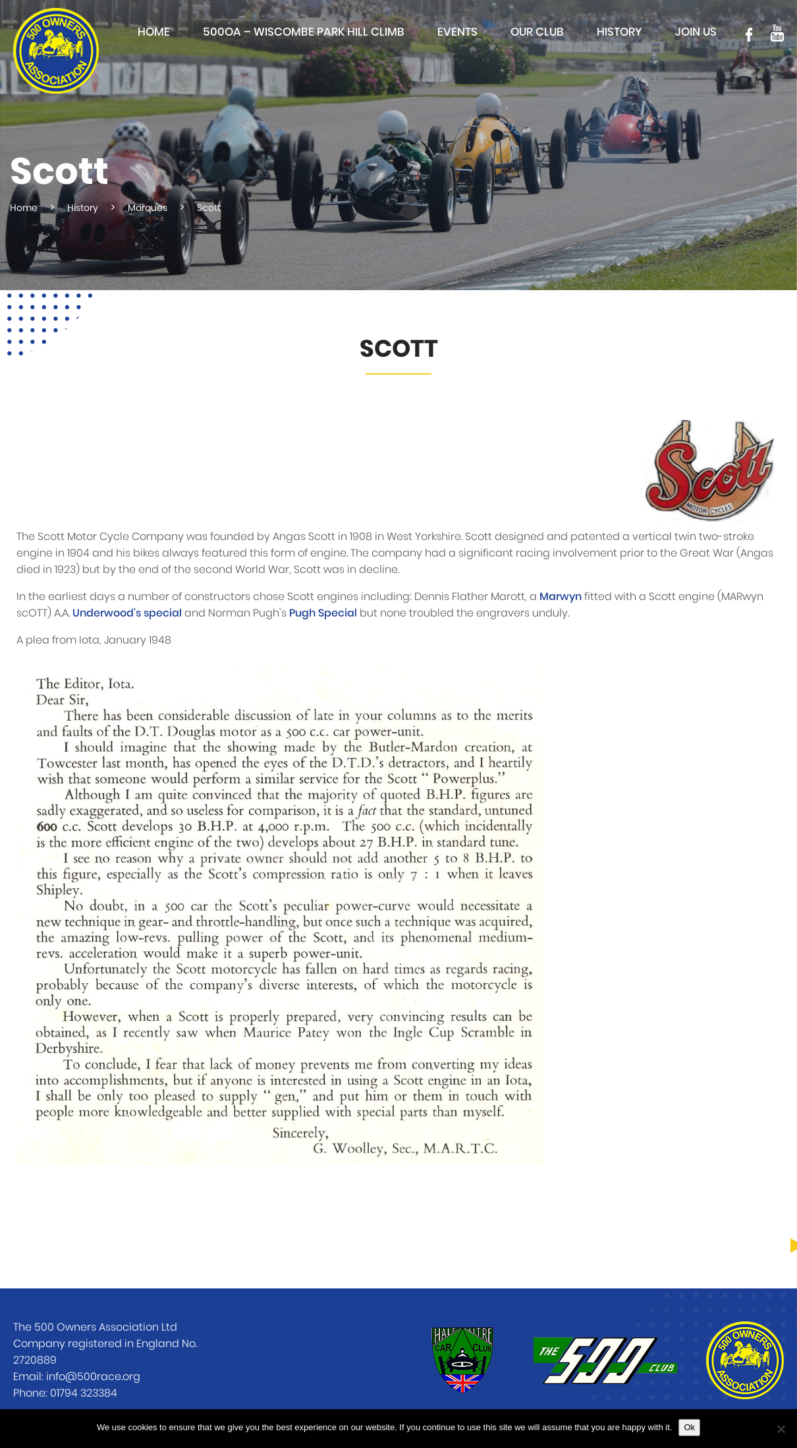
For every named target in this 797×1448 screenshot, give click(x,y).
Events (457, 32)
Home (154, 32)
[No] (780, 1428)
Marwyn (560, 596)
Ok (689, 1427)
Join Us (696, 32)
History (619, 32)
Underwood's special (127, 613)
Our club (537, 32)
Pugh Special (323, 613)
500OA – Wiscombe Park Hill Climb (303, 32)
